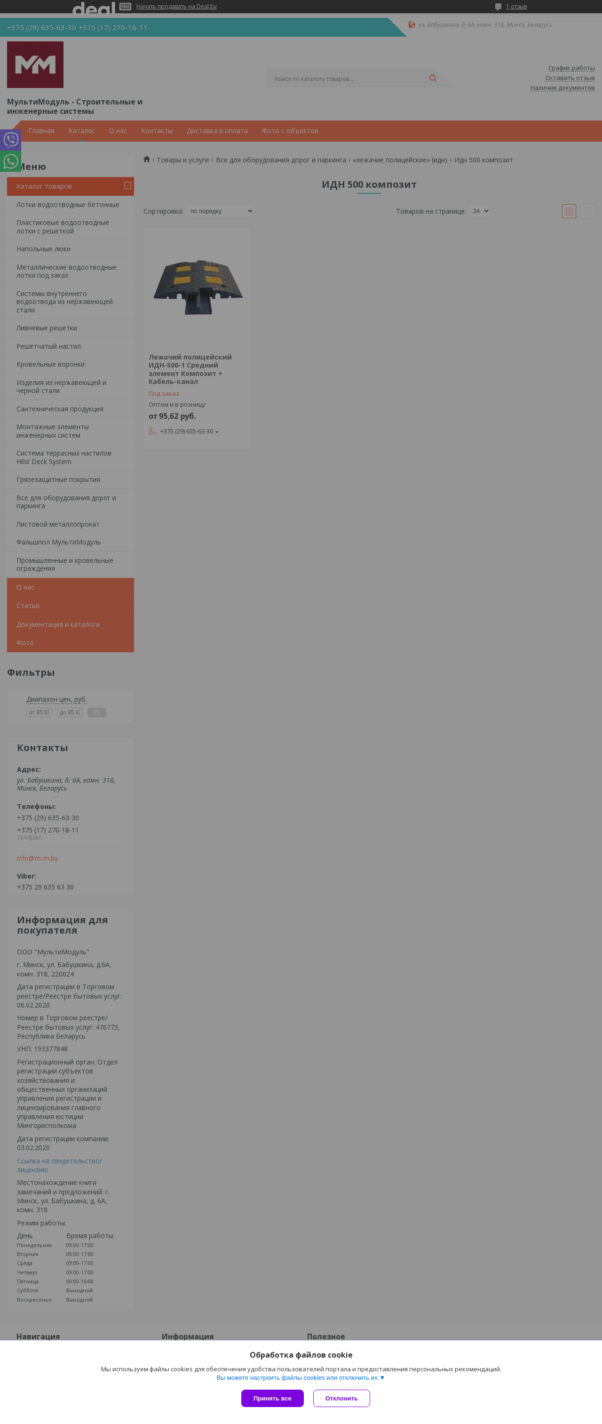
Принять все (272, 1398)
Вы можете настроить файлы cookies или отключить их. (297, 1377)
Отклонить (341, 1398)
